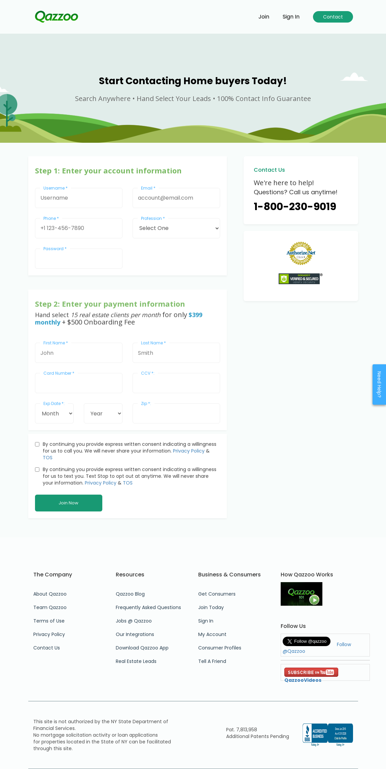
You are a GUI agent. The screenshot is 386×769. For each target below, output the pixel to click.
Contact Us (46, 647)
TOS (47, 512)
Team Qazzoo (50, 607)
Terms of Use (49, 620)
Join (263, 17)
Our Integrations (135, 634)
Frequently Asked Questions (148, 607)
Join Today (211, 607)
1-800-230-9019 (295, 207)
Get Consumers (217, 594)
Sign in (291, 17)
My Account (212, 634)
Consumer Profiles (219, 647)
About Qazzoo (50, 594)
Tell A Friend (212, 661)
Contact (333, 16)
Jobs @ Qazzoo (134, 620)
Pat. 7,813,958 (241, 729)
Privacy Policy (189, 505)
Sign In (205, 620)
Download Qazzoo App (142, 647)
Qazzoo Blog (130, 594)
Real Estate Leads (136, 661)
